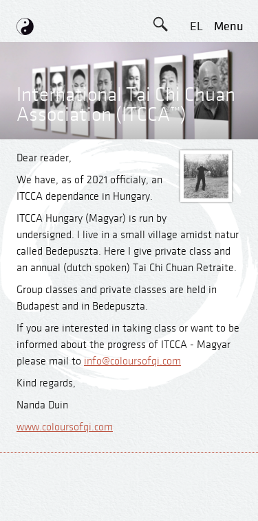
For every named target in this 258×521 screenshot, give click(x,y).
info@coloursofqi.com (132, 361)
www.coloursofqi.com (65, 427)
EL (196, 26)
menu (229, 26)
